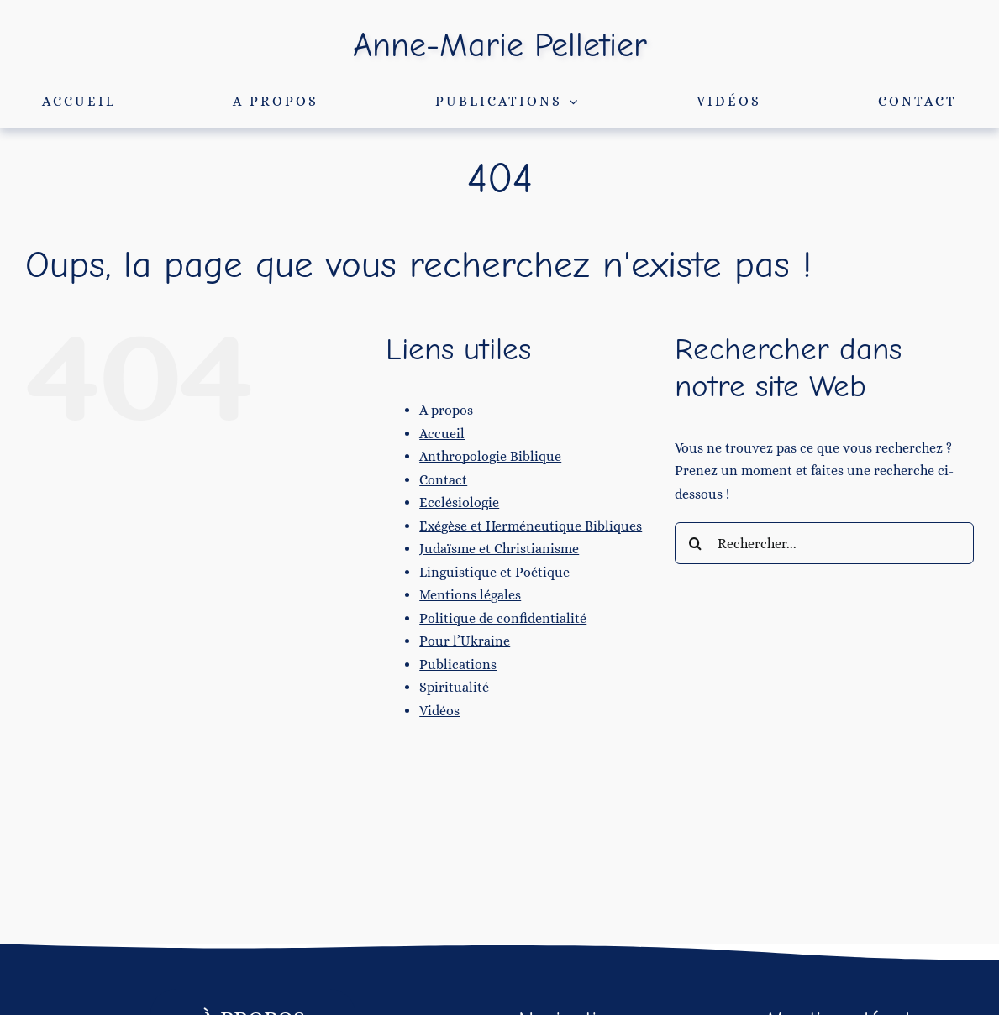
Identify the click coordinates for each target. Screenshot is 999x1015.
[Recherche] (696, 543)
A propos (446, 410)
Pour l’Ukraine (464, 641)
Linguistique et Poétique (494, 572)
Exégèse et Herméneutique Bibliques (530, 526)
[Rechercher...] (824, 543)
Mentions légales (470, 595)
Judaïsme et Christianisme (499, 549)
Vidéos (439, 711)
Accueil (442, 434)
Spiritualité (454, 687)
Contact (443, 480)
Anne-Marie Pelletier (500, 45)
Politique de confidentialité (502, 618)
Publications (458, 664)
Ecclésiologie (459, 502)
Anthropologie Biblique (490, 456)
